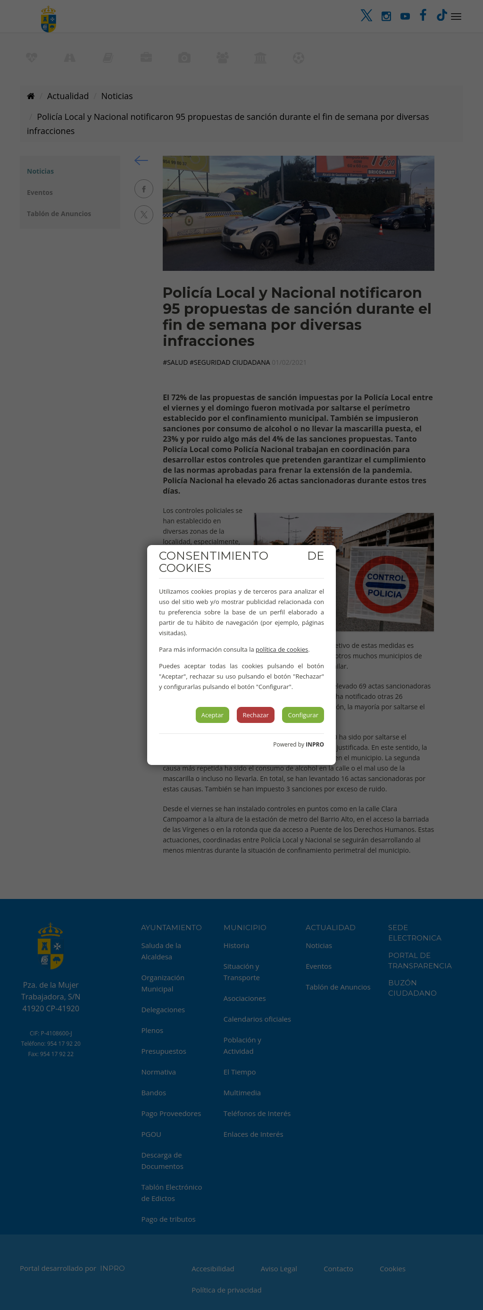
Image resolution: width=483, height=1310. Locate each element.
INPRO (315, 744)
